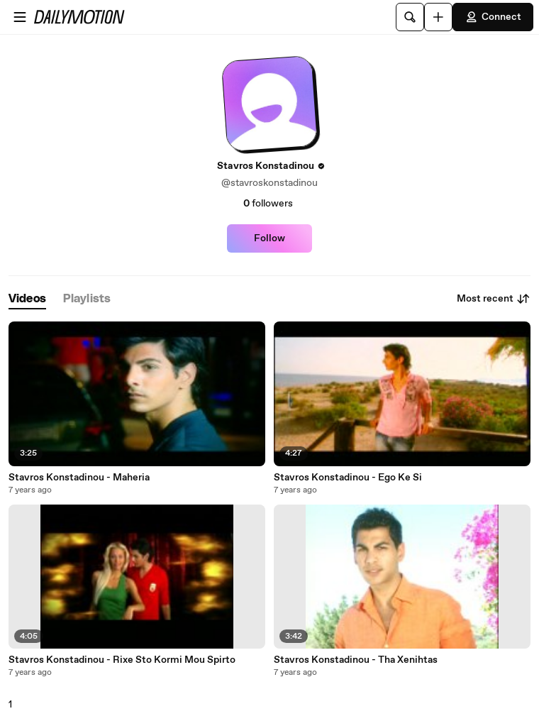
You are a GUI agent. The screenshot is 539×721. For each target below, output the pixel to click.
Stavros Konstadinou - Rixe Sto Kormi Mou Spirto (122, 660)
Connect (493, 17)
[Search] (410, 17)
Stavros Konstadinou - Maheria (79, 477)
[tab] (27, 299)
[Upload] (438, 17)
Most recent (493, 299)
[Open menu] (20, 17)
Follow (269, 238)
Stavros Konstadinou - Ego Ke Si (348, 477)
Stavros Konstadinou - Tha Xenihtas (356, 660)
